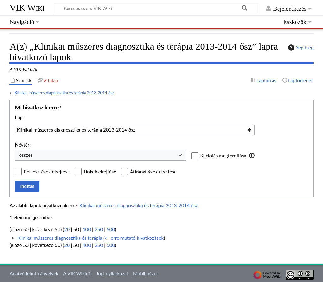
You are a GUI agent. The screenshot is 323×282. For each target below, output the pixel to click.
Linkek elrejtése (100, 171)
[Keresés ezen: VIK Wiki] (156, 8)
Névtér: (23, 145)
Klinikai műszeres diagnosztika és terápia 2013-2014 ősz (64, 92)
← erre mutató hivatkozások (134, 238)
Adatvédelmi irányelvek (33, 273)
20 (67, 229)
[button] (251, 155)
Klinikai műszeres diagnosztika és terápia (59, 238)
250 (99, 229)
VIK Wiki (26, 8)
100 (87, 229)
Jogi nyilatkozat (112, 273)
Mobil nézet (145, 273)
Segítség (300, 47)
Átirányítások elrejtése (153, 171)
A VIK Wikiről (77, 273)
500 (111, 229)
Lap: (19, 117)
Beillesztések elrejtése (47, 171)
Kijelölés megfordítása (223, 155)
